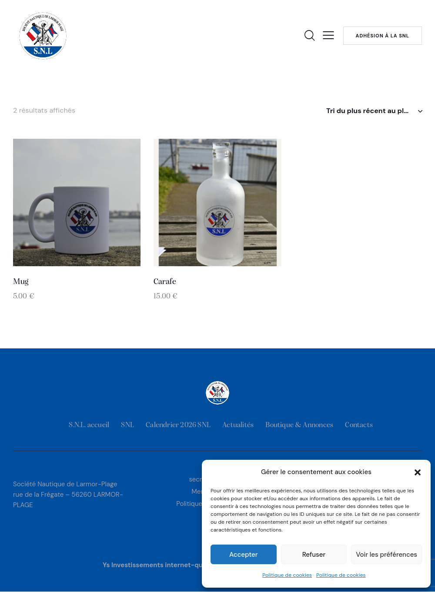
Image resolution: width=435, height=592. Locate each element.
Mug (20, 282)
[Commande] (374, 111)
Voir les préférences (386, 554)
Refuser (313, 554)
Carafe (165, 282)
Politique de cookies (287, 575)
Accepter (243, 554)
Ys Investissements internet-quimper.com (169, 565)
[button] (417, 472)
